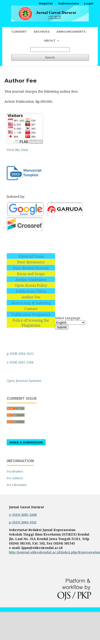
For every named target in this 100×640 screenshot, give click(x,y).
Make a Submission (26, 442)
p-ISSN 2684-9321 (21, 353)
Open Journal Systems (24, 380)
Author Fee (30, 297)
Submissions (68, 3)
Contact (30, 308)
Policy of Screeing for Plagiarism (31, 323)
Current (19, 31)
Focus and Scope (31, 273)
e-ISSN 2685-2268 (20, 362)
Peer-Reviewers (31, 262)
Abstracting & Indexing (31, 302)
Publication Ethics (31, 291)
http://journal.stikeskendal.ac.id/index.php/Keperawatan (54, 552)
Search (50, 57)
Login (88, 3)
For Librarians (17, 485)
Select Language (67, 318)
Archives (42, 31)
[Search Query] (50, 49)
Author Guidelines (31, 279)
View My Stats (17, 150)
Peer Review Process (31, 268)
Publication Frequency (31, 314)
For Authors (15, 478)
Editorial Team (31, 256)
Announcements (71, 31)
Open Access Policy (31, 285)
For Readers (15, 471)
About (50, 40)
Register (46, 3)
